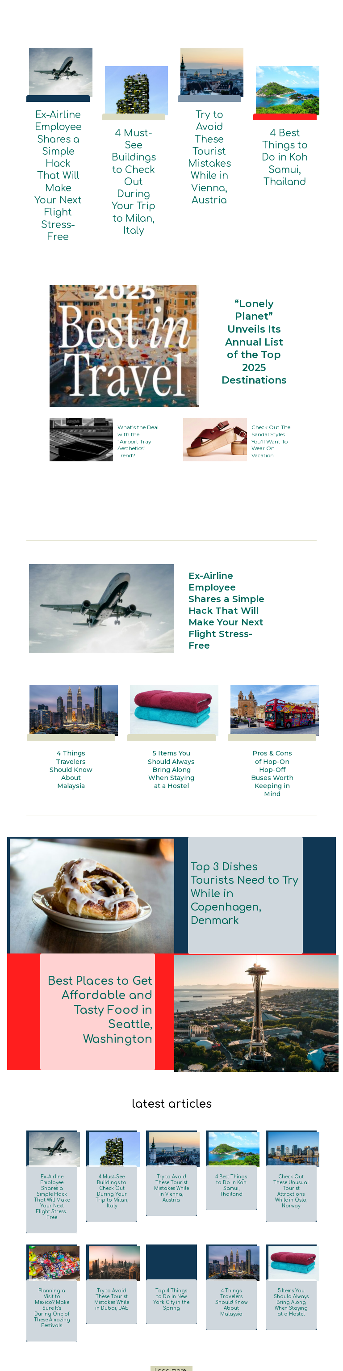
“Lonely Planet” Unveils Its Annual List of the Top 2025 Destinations (252, 272)
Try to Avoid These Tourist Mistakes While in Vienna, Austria (209, 128)
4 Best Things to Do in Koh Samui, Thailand (284, 142)
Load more (170, 1281)
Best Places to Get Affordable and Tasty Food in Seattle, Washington (100, 945)
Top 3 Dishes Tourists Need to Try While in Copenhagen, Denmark (244, 829)
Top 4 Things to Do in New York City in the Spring (171, 1218)
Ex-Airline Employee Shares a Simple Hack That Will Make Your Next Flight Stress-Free (58, 139)
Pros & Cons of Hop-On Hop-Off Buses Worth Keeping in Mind (272, 714)
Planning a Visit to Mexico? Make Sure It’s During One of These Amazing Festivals (52, 1223)
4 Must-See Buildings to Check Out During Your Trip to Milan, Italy (133, 150)
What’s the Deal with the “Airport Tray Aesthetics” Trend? (137, 368)
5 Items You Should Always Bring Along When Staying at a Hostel (171, 717)
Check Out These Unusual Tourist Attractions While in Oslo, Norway (291, 1119)
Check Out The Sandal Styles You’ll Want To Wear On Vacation (269, 369)
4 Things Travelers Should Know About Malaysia (71, 714)
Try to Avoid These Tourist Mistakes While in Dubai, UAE (111, 1218)
